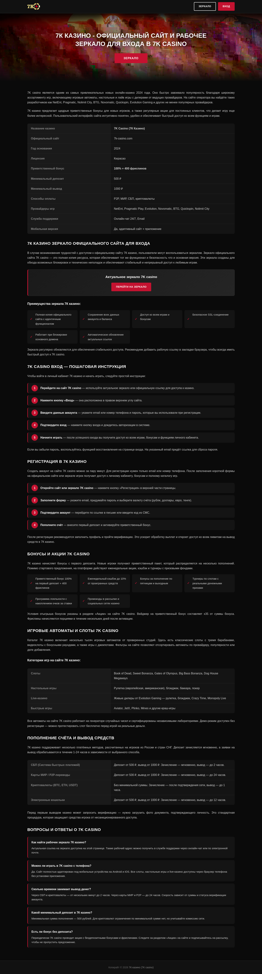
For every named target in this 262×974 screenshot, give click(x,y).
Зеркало (205, 6)
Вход (226, 6)
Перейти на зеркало (131, 286)
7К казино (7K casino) (141, 967)
